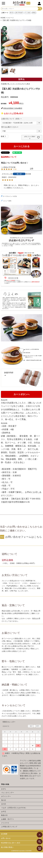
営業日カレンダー (9, 722)
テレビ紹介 (28, 12)
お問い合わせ (6, 838)
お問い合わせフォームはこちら (23, 536)
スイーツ (10, 18)
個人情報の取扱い (7, 847)
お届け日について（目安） (11, 119)
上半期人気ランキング (9, 827)
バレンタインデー (7, 792)
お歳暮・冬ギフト (7, 819)
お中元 (3, 811)
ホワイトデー (6, 796)
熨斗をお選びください (10, 127)
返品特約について (9, 157)
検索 (40, 8)
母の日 (11, 12)
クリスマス (5, 823)
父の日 (3, 804)
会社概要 (4, 834)
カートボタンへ (22, 394)
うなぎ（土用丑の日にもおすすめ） (14, 808)
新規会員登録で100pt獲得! (12, 108)
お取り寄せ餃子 (19, 12)
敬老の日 (4, 815)
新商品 (34, 12)
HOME (3, 18)
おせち (3, 789)
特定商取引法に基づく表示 (10, 843)
